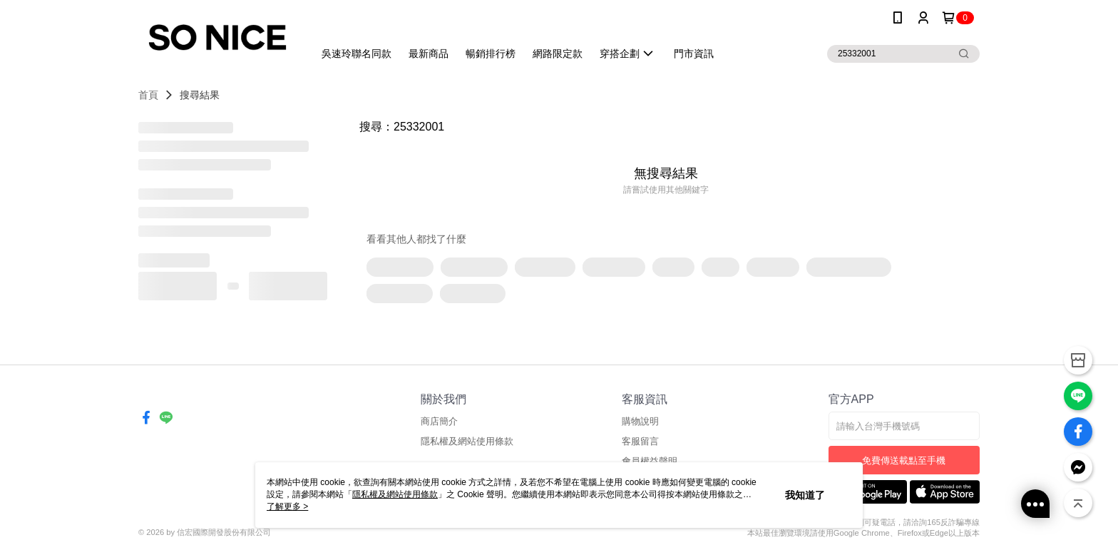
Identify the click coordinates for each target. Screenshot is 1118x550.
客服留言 (640, 441)
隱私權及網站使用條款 (467, 441)
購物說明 (640, 421)
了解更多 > (287, 506)
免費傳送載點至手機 (903, 460)
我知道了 (805, 495)
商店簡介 (439, 421)
